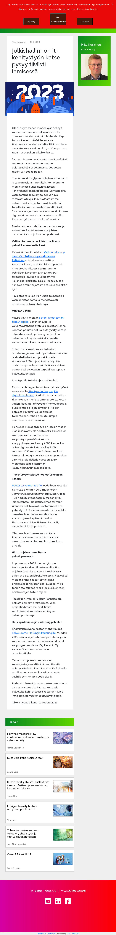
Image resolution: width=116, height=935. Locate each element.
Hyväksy (31, 21)
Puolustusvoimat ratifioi (27, 485)
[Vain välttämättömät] (112, 4)
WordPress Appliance (46, 934)
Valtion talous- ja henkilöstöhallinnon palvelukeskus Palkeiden (38, 256)
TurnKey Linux (73, 934)
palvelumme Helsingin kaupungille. (34, 633)
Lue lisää (85, 21)
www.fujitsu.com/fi (73, 891)
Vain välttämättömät (58, 19)
